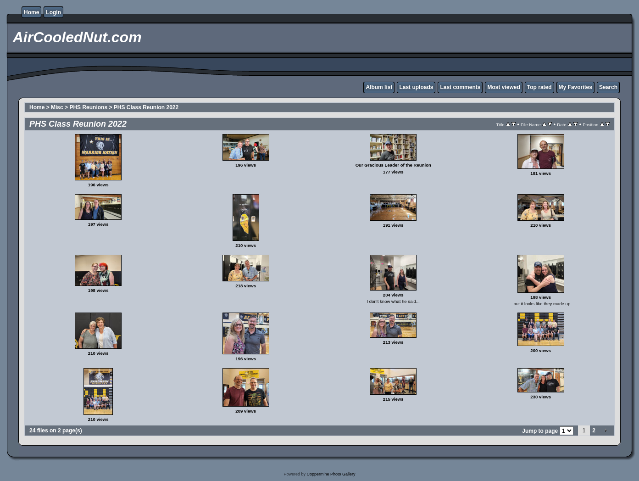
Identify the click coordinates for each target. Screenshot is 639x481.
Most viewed (503, 87)
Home (31, 12)
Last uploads (416, 87)
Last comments (460, 87)
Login (53, 12)
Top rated (539, 87)
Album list (379, 87)
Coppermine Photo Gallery (330, 474)
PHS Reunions (88, 107)
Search (608, 87)
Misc (57, 107)
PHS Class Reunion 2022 (146, 107)
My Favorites (575, 87)
